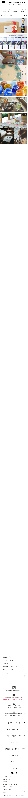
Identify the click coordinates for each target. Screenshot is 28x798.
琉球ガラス (13, 9)
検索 (24, 15)
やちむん (7, 9)
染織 (23, 9)
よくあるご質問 (7, 657)
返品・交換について (14, 736)
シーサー (19, 9)
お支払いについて (14, 723)
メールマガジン (7, 673)
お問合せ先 (14, 742)
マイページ (15, 11)
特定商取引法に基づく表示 (10, 666)
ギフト (3, 9)
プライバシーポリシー (8, 669)
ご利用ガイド (6, 663)
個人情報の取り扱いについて (14, 749)
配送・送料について (8, 660)
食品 (25, 9)
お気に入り (6, 11)
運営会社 (5, 676)
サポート (14, 762)
